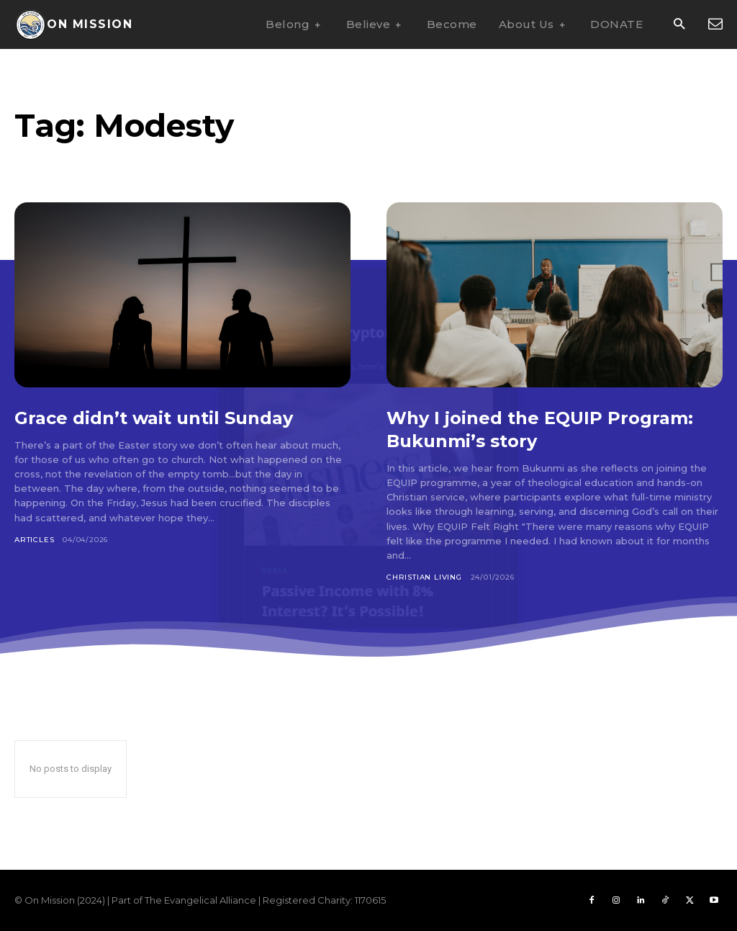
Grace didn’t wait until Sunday (173, 417)
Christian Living (424, 577)
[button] (679, 25)
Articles (34, 539)
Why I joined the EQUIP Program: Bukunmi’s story (522, 428)
